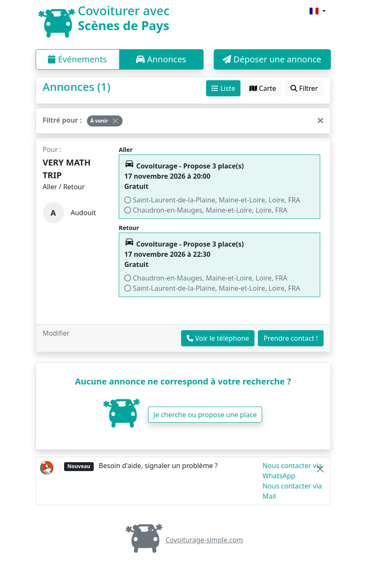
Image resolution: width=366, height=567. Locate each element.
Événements (77, 59)
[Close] (115, 121)
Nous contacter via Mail (292, 491)
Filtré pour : (62, 120)
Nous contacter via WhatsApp (292, 470)
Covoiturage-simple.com (183, 540)
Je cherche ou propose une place (205, 414)
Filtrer (304, 88)
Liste (223, 88)
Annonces (161, 59)
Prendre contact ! (290, 338)
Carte (262, 88)
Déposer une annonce (272, 59)
